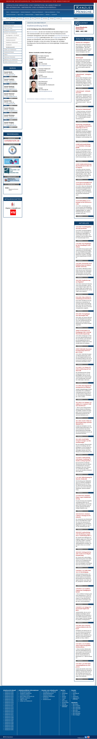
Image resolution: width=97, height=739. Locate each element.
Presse (58, 12)
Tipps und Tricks (8, 28)
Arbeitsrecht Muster (29, 14)
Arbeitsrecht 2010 (9, 716)
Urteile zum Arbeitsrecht (50, 12)
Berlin (7, 18)
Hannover (27, 18)
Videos (5, 54)
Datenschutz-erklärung (76, 698)
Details (11, 76)
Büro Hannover (76, 708)
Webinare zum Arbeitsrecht (11, 59)
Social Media (65, 702)
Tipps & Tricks (20, 14)
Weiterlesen (80, 54)
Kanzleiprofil (54, 14)
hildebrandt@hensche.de (45, 78)
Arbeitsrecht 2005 (9, 723)
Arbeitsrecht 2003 (9, 726)
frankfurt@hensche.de (11, 82)
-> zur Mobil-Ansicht (9, 22)
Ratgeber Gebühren (39, 14)
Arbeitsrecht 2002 (9, 728)
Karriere (64, 696)
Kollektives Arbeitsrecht (12, 42)
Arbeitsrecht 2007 (9, 720)
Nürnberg (45, 18)
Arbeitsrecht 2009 (9, 717)
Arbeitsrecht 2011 (9, 714)
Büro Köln (75, 710)
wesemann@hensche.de (45, 91)
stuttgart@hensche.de (11, 125)
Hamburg (20, 18)
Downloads (65, 693)
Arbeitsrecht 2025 (9, 693)
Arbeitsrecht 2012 (9, 713)
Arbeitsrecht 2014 (9, 710)
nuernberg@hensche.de (11, 118)
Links (63, 699)
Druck (63, 695)
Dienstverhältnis (33, 32)
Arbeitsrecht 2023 (9, 696)
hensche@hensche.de (44, 65)
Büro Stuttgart (76, 714)
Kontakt (64, 698)
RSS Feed (64, 701)
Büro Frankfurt (76, 705)
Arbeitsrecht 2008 (9, 719)
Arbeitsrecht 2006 (9, 722)
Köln (33, 18)
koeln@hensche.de (10, 103)
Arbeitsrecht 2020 (9, 701)
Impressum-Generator (11, 14)
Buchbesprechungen (25, 692)
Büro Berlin (75, 704)
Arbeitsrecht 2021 (9, 699)
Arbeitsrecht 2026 (9, 692)
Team (74, 695)
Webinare (48, 14)
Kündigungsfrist (57, 37)
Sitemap (64, 704)
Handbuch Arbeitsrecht (25, 12)
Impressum (75, 696)
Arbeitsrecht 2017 (9, 705)
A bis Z (63, 692)
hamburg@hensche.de (11, 89)
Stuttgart (52, 18)
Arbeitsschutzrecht (10, 40)
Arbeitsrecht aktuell (15, 12)
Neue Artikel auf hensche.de (27, 696)
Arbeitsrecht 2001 (9, 729)
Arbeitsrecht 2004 (9, 725)
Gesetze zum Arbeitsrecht (37, 12)
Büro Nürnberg (76, 713)
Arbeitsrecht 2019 (9, 702)
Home (7, 12)
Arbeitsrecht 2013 (9, 711)
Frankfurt (13, 18)
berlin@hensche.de (10, 74)
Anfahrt (5, 76)
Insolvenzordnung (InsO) (37, 26)
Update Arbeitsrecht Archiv (10, 62)
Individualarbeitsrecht (11, 37)
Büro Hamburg (76, 707)
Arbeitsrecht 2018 (9, 704)
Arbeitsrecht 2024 (9, 695)
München (38, 18)
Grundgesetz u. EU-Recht (12, 35)
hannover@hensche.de (11, 96)
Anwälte (58, 18)
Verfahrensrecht (10, 47)
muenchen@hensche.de (11, 110)
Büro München (76, 711)
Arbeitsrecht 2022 (9, 698)
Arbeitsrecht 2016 (9, 707)
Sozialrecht (9, 45)
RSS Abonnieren (8, 737)
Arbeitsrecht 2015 (9, 708)
